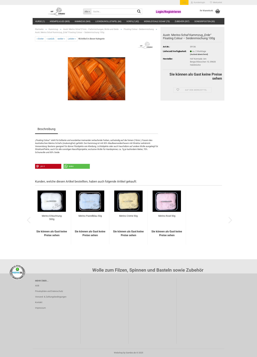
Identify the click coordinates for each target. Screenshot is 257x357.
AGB (37, 285)
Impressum (40, 308)
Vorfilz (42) (132, 21)
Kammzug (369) (82, 21)
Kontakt (38, 302)
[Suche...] (87, 11)
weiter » (61, 38)
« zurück (50, 38)
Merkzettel (216, 2)
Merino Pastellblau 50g (90, 216)
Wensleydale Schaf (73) (157, 21)
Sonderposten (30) (204, 21)
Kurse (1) (40, 21)
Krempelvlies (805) (60, 21)
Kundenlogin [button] (198, 2)
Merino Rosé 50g (166, 216)
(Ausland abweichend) (199, 54)
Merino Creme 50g (128, 216)
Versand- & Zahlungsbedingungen (50, 297)
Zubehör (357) (182, 21)
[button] (184, 2)
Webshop (118, 352)
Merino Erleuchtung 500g (52, 217)
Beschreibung (46, 129)
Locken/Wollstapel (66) (108, 21)
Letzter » (72, 38)
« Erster (40, 38)
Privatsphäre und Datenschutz (49, 291)
